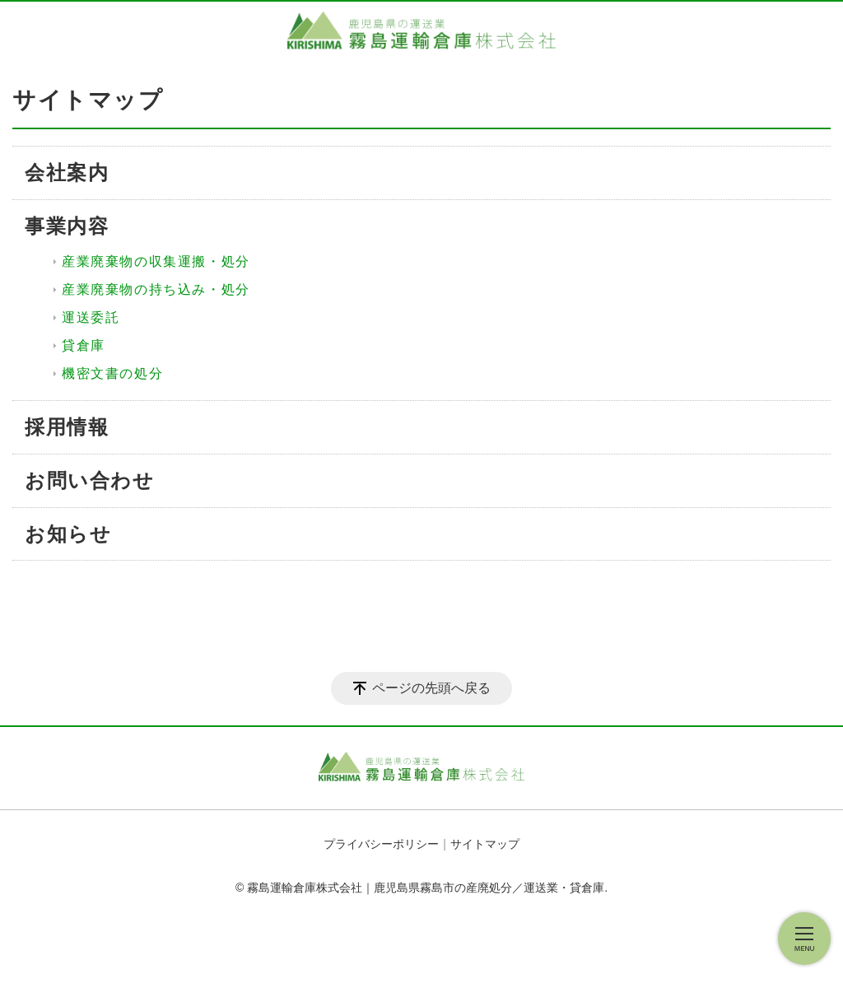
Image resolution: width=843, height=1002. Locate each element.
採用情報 (67, 427)
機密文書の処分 (112, 373)
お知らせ (68, 534)
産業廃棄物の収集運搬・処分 (156, 261)
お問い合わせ (90, 480)
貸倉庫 (83, 345)
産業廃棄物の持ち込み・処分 (156, 289)
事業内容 (67, 226)
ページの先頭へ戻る (431, 688)
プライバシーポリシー (381, 844)
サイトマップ (484, 844)
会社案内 (67, 172)
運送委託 (90, 317)
